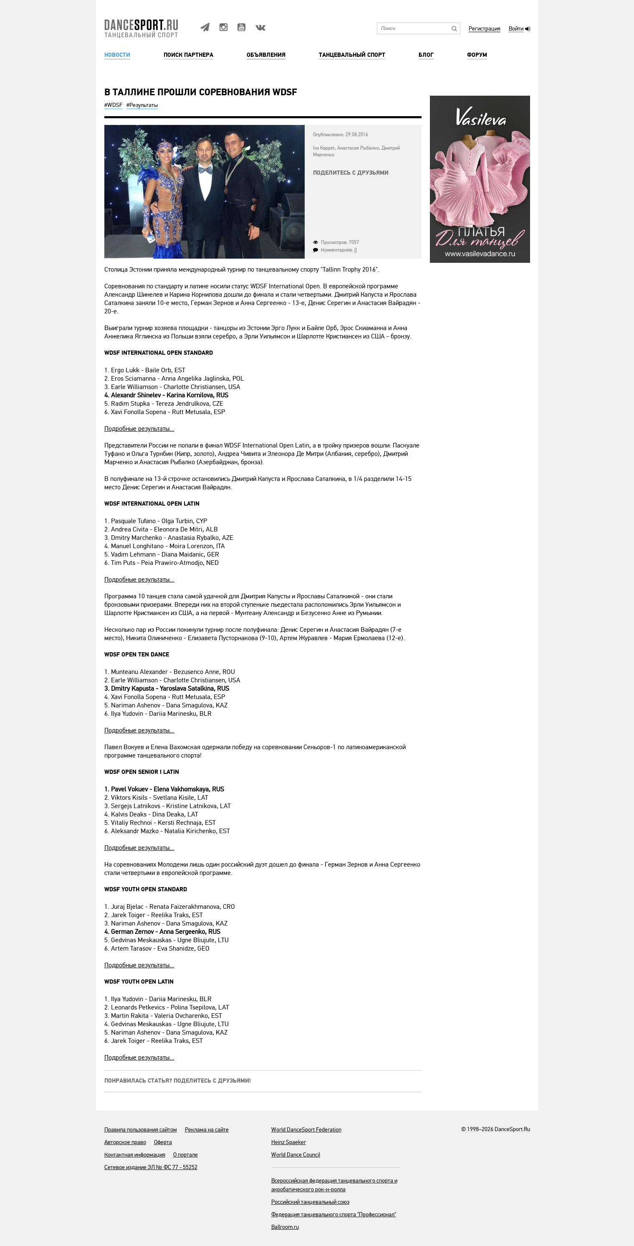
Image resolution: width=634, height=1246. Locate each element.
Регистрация (484, 29)
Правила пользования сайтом (140, 1129)
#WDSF (113, 105)
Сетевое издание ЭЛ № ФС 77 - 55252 (150, 1167)
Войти (516, 29)
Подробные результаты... (139, 429)
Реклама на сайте (207, 1129)
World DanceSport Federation (306, 1129)
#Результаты (142, 105)
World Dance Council (295, 1154)
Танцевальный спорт (352, 55)
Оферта (163, 1142)
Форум (477, 55)
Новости (117, 55)
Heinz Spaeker (288, 1142)
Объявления (266, 55)
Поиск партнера (188, 55)
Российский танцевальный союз (310, 1201)
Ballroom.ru (285, 1227)
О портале (185, 1154)
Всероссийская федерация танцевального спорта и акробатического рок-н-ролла (334, 1185)
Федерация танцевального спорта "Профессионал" (333, 1214)
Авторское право (125, 1142)
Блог (426, 55)
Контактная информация (134, 1154)
